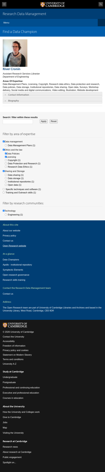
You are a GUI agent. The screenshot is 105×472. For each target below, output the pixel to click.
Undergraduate (10, 377)
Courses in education (13, 398)
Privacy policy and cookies (15, 350)
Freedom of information (14, 346)
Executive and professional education (21, 393)
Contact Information (18, 94)
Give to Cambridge (12, 417)
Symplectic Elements (13, 270)
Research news (10, 447)
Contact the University (13, 337)
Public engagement (12, 457)
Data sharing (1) (16, 175)
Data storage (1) (16, 178)
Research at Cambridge (15, 441)
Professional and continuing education (21, 387)
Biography (13, 100)
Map (5, 427)
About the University (14, 406)
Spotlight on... (9, 462)
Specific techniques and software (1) (23, 189)
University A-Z (9, 364)
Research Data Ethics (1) (20, 167)
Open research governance (16, 275)
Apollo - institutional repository (17, 265)
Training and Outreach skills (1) (21, 192)
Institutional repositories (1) (21, 181)
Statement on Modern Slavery (17, 355)
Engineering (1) (15, 215)
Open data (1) (14, 185)
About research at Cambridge (17, 452)
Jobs (5, 422)
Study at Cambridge (13, 371)
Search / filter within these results (20, 117)
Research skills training (14, 280)
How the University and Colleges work (21, 412)
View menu (4, 4)
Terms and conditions (13, 359)
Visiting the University (13, 433)
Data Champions (11, 259)
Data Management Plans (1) (21, 145)
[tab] (52, 95)
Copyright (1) (14, 160)
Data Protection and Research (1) (24, 163)
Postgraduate (9, 382)
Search (101, 4)
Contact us (8, 241)
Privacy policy (9, 235)
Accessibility (9, 341)
